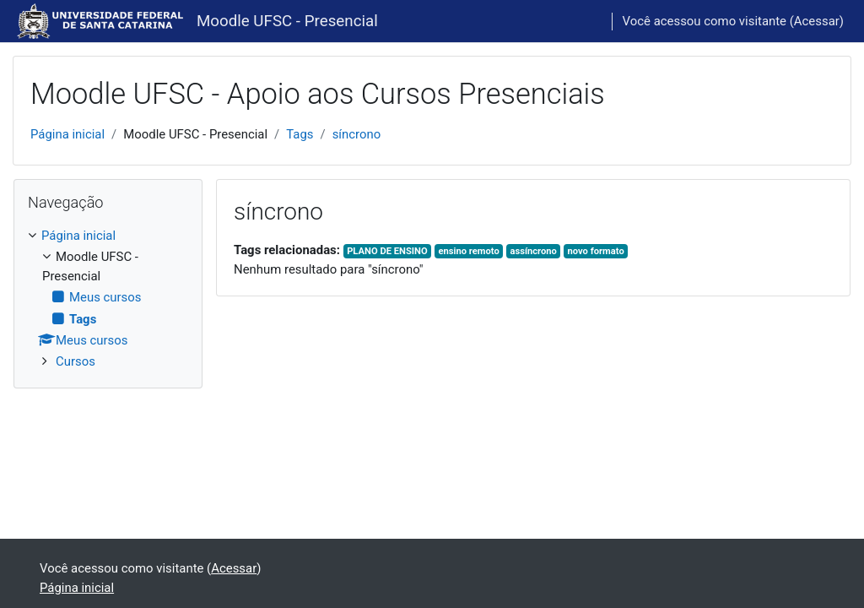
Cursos (75, 361)
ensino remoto (468, 251)
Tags (299, 134)
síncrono (356, 134)
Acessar (817, 21)
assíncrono (533, 251)
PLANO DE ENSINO (387, 251)
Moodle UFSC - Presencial (287, 21)
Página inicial (67, 134)
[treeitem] (108, 299)
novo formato (596, 251)
